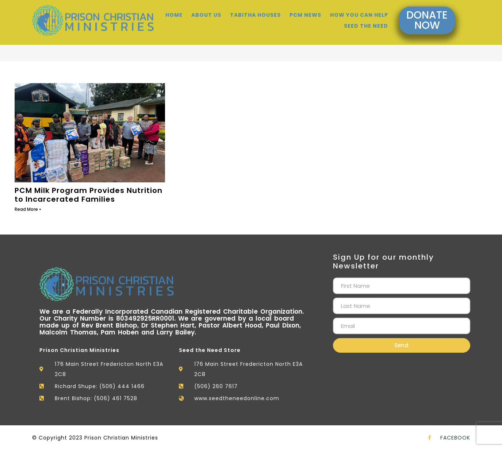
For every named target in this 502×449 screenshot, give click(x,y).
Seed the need (366, 22)
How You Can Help (359, 11)
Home (174, 11)
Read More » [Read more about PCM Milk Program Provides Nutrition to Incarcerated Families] (28, 209)
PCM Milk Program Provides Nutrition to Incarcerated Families (88, 194)
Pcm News (305, 11)
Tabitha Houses (255, 11)
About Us (206, 11)
